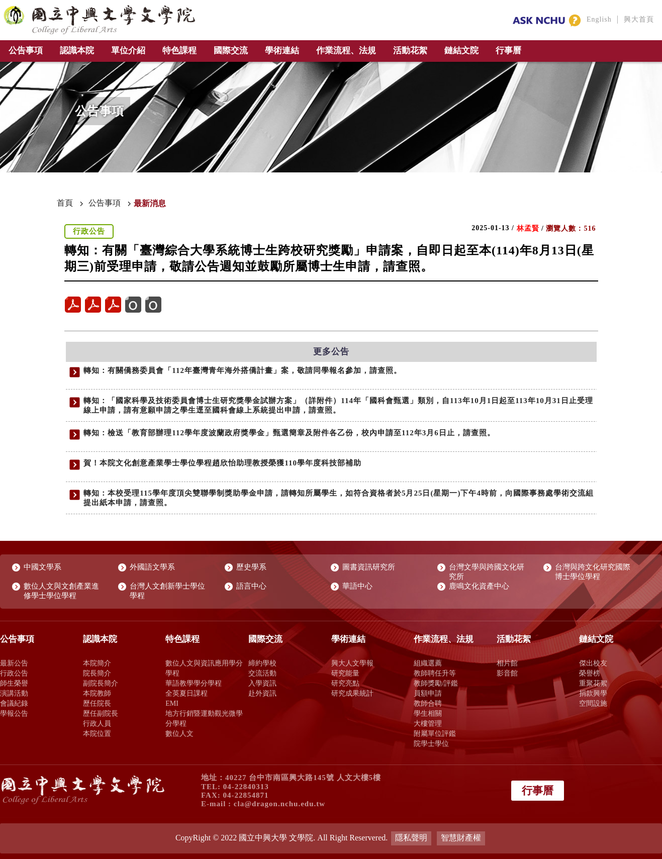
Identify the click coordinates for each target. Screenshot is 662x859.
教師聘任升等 (435, 673)
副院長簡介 (100, 683)
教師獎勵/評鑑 (436, 683)
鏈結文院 (461, 50)
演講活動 (14, 693)
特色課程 (179, 50)
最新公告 (14, 663)
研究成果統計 (352, 693)
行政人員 (97, 723)
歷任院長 (97, 703)
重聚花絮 (593, 683)
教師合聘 (428, 703)
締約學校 (262, 663)
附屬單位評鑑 (435, 733)
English (599, 19)
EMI (171, 703)
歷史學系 (251, 567)
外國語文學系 (152, 567)
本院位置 (97, 733)
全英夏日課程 (186, 693)
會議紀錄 (14, 703)
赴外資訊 (262, 693)
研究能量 (345, 673)
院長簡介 (97, 673)
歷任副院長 (100, 713)
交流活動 (262, 673)
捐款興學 (593, 693)
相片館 (507, 663)
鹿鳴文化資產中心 (479, 586)
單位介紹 (128, 50)
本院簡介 (97, 663)
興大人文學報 (352, 663)
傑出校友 (593, 663)
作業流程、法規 (346, 50)
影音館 (507, 673)
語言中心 (251, 586)
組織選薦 (428, 663)
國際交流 (231, 50)
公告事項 (26, 50)
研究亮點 (345, 683)
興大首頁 (639, 19)
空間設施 (593, 703)
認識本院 (77, 50)
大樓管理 (428, 723)
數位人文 (179, 733)
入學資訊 (262, 683)
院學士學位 (431, 743)
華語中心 (357, 586)
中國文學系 (42, 567)
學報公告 (14, 713)
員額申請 (428, 693)
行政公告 (14, 673)
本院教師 (97, 693)
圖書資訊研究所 (368, 567)
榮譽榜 (589, 673)
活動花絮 (410, 50)
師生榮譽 (14, 683)
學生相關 (428, 713)
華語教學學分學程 (193, 683)
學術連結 (282, 50)
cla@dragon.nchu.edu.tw (279, 804)
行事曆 (508, 50)
